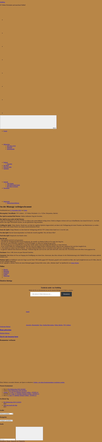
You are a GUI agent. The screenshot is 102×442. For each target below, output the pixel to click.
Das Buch (6, 165)
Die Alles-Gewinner (12, 186)
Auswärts (28, 325)
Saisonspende (10, 149)
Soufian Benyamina (48, 325)
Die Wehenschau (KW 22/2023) (12, 402)
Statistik (18, 182)
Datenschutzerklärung (13, 203)
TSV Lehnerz (67, 325)
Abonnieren (66, 294)
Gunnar (5, 392)
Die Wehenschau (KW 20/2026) (17, 389)
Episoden (9, 164)
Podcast (18, 162)
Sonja (25, 210)
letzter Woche (75, 263)
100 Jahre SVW (11, 146)
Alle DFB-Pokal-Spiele (13, 185)
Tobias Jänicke (58, 325)
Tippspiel (9, 147)
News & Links (7, 167)
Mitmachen (19, 144)
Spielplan (6, 168)
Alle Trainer (10, 183)
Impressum (19, 201)
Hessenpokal (35, 325)
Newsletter (6, 188)
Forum (5, 131)
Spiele (27, 311)
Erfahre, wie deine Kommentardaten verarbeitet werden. (49, 382)
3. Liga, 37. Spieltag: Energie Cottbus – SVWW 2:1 (24, 392)
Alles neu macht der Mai (10, 405)
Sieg (41, 325)
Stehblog (2, 2)
